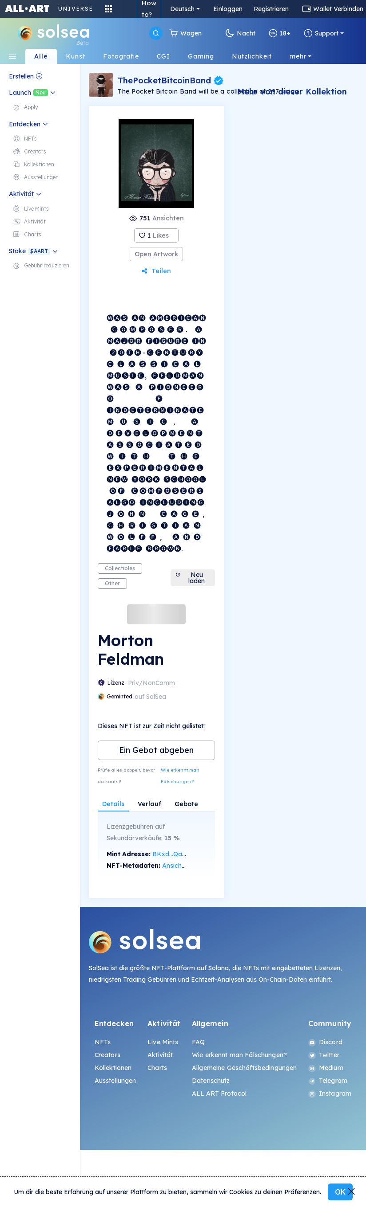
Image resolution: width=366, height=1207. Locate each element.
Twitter (323, 1055)
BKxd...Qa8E (171, 854)
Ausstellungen (115, 1081)
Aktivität (160, 1055)
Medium (325, 1067)
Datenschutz (211, 1081)
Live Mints (162, 1042)
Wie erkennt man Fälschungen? (180, 775)
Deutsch (182, 9)
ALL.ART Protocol (219, 1093)
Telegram (327, 1080)
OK (340, 1191)
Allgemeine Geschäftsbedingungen (244, 1068)
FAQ (198, 1042)
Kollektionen (113, 1068)
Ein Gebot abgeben (156, 750)
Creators (107, 1055)
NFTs (103, 1042)
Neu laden (190, 578)
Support (321, 33)
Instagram (329, 1093)
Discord (325, 1042)
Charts (157, 1068)
